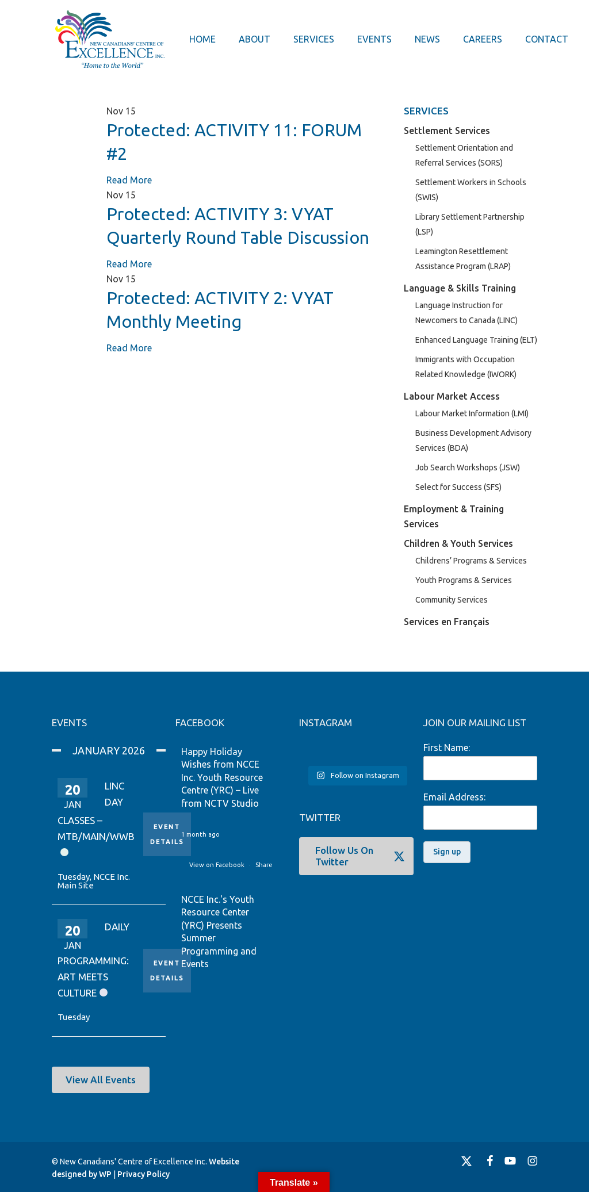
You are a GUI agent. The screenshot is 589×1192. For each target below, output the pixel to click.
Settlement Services (447, 130)
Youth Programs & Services (463, 580)
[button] (101, 1080)
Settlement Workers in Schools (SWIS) (470, 190)
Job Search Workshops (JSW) (467, 467)
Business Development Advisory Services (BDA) (473, 440)
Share (264, 864)
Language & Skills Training (460, 288)
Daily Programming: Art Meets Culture (93, 960)
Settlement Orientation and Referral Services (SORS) (464, 155)
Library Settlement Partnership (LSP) (470, 224)
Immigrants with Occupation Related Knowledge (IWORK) (466, 367)
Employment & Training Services (454, 516)
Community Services (451, 599)
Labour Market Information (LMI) (472, 413)
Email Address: (454, 797)
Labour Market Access (452, 396)
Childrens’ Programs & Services (471, 560)
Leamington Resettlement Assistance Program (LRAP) (463, 259)
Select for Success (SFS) (458, 487)
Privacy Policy (143, 1174)
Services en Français (446, 621)
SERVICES (426, 110)
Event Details (167, 834)
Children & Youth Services (458, 543)
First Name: (446, 747)
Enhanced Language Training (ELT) (476, 339)
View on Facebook (217, 864)
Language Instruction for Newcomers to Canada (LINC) (466, 313)
